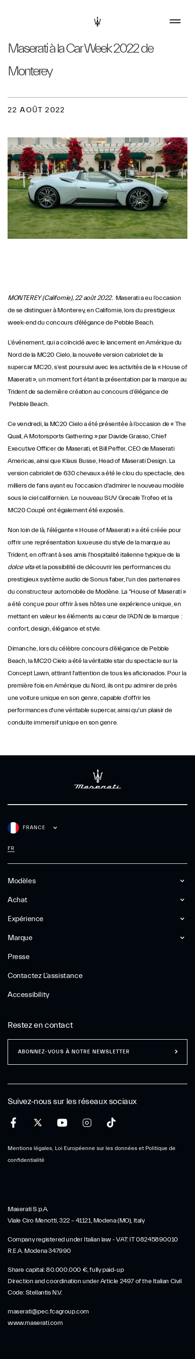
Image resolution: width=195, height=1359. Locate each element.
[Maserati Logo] (97, 21)
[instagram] (87, 1122)
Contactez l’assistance (45, 975)
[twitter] (38, 1123)
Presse (19, 956)
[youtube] (62, 1123)
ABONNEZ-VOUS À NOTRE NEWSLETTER (74, 1052)
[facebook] (13, 1123)
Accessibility (28, 994)
